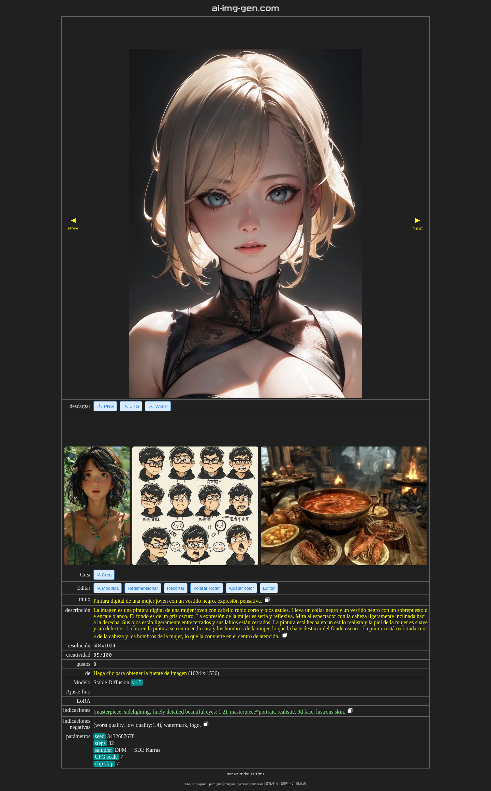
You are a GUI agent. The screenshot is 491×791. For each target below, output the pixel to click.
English (190, 784)
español (202, 784)
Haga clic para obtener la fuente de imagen (140, 673)
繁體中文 (287, 784)
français (229, 784)
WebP (158, 406)
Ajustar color (241, 588)
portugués (215, 784)
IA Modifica (107, 588)
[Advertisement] (233, 33)
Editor (269, 588)
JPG (131, 406)
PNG (105, 406)
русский (243, 784)
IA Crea (103, 574)
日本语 (301, 784)
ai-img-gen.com (246, 8)
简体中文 (272, 784)
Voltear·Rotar (206, 588)
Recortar (175, 588)
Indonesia (257, 784)
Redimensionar (143, 588)
